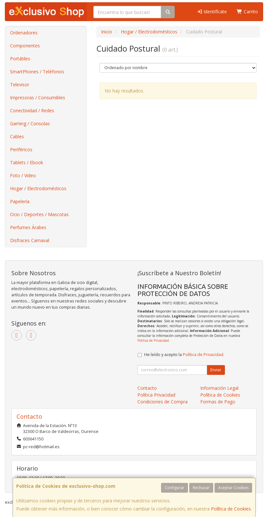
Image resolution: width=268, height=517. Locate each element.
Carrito (247, 11)
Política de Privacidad (153, 340)
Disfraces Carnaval (29, 240)
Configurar (174, 487)
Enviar (215, 370)
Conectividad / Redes (32, 110)
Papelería (19, 201)
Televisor (19, 84)
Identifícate (212, 11)
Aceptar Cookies (233, 487)
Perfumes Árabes (28, 227)
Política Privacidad (156, 395)
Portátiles (20, 58)
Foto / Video (23, 175)
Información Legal (219, 388)
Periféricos (21, 149)
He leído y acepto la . (184, 354)
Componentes (25, 46)
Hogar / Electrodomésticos (38, 188)
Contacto (147, 388)
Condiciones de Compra (162, 402)
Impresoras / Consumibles (37, 97)
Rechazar (201, 487)
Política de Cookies (231, 509)
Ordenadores (24, 33)
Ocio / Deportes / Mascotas (39, 214)
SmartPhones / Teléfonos (37, 71)
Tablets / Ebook (26, 162)
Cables (17, 136)
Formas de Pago (217, 402)
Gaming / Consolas (30, 123)
